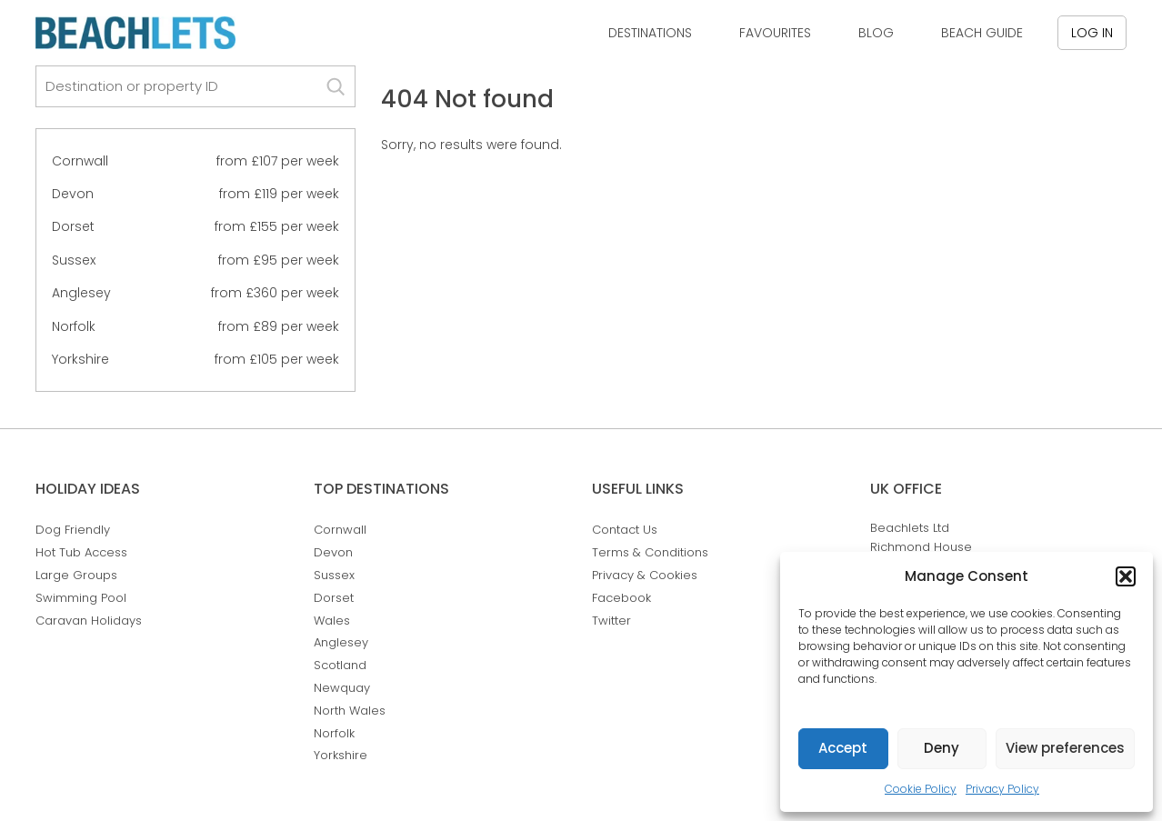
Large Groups (76, 575)
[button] (1126, 576)
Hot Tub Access (81, 552)
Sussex (73, 260)
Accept (842, 747)
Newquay (342, 687)
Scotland (340, 665)
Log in (1092, 33)
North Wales (350, 710)
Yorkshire (80, 359)
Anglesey (81, 293)
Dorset (73, 226)
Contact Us (624, 529)
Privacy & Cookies (644, 575)
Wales (332, 620)
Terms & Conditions (650, 552)
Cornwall (80, 161)
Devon (73, 194)
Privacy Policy (1002, 788)
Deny (941, 747)
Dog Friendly (72, 529)
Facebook (621, 597)
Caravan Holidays (88, 620)
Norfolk (73, 326)
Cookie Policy (921, 788)
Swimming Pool (80, 597)
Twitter (611, 620)
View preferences (1065, 747)
